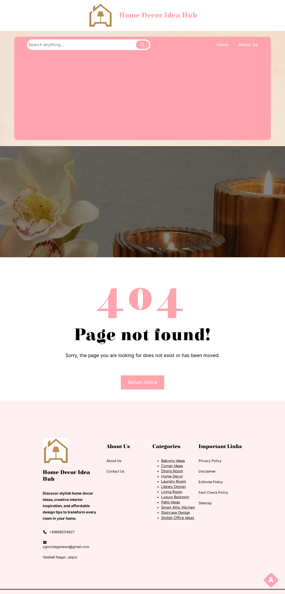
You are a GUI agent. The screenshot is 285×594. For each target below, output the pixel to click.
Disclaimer (189, 478)
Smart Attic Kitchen (168, 504)
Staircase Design (166, 508)
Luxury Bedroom (166, 497)
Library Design (165, 489)
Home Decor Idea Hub (158, 15)
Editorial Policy (191, 486)
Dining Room (164, 478)
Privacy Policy (191, 471)
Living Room (163, 493)
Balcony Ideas (164, 471)
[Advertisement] (142, 95)
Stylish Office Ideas (168, 512)
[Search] (142, 45)
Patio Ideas (162, 501)
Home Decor (164, 482)
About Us (121, 471)
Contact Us (122, 478)
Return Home (142, 382)
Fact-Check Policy (193, 494)
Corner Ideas (164, 474)
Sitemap (187, 501)
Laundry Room (165, 486)
